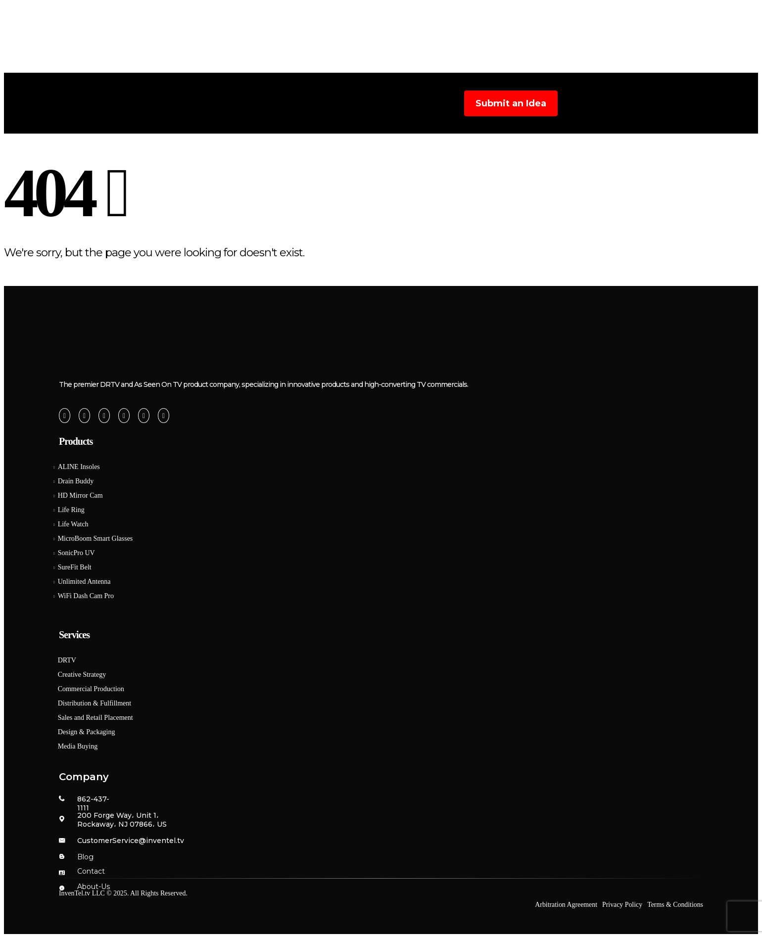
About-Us (93, 886)
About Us (290, 66)
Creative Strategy (82, 674)
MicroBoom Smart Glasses (95, 538)
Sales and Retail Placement (95, 717)
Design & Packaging (86, 732)
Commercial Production (91, 689)
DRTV (67, 660)
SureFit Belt (75, 567)
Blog (486, 65)
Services (359, 66)
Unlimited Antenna (84, 581)
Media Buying (78, 746)
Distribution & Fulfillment (95, 703)
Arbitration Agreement (566, 904)
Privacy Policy (622, 904)
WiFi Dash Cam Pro (86, 596)
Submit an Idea (511, 103)
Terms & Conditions (675, 904)
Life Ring (71, 510)
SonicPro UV (76, 553)
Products (430, 66)
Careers (534, 65)
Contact (91, 871)
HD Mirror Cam (80, 495)
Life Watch (73, 524)
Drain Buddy (76, 481)
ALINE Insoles (79, 466)
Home (231, 65)
